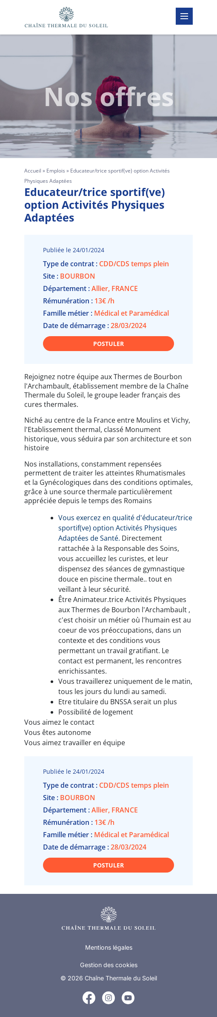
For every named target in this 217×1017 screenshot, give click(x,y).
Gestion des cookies (108, 964)
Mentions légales (108, 947)
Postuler (108, 344)
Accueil (32, 170)
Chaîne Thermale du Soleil (121, 978)
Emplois (55, 170)
